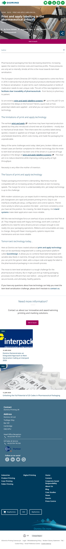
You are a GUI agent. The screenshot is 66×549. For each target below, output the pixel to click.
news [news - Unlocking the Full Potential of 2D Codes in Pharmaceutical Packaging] (3, 366)
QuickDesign (12, 254)
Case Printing (6, 481)
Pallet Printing (7, 484)
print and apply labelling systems (28, 101)
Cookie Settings (46, 544)
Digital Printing (29, 475)
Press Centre (50, 501)
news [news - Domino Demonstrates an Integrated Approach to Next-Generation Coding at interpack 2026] (3, 331)
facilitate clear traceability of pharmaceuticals (21, 91)
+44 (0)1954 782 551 (14, 437)
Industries (5, 475)
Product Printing (8, 478)
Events (48, 498)
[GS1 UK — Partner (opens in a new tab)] (13, 449)
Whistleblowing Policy (34, 541)
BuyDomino (10, 512)
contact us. (55, 288)
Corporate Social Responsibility (52, 482)
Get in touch (33, 41)
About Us (49, 486)
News (47, 495)
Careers (48, 478)
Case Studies (50, 492)
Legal (24, 541)
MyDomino (36, 512)
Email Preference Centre (32, 544)
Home (47, 475)
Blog (47, 489)
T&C (62, 541)
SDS (24, 512)
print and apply (18, 123)
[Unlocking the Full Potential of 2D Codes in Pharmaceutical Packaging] (33, 381)
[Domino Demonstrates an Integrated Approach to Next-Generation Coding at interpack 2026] (16, 346)
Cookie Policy (19, 544)
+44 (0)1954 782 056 (14, 443)
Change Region (37, 536)
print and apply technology (49, 247)
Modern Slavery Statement (51, 541)
